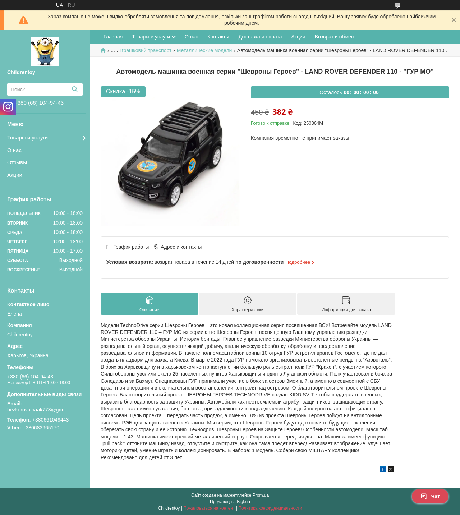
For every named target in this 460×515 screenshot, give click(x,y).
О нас (14, 150)
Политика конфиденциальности (270, 508)
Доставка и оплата (260, 37)
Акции (14, 175)
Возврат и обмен (334, 37)
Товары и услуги (27, 137)
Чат (430, 496)
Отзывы (17, 162)
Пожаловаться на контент (209, 508)
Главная (113, 37)
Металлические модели (204, 50)
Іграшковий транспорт (146, 50)
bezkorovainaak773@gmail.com (37, 410)
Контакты (218, 37)
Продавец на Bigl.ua (230, 501)
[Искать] (74, 89)
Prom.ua (261, 495)
